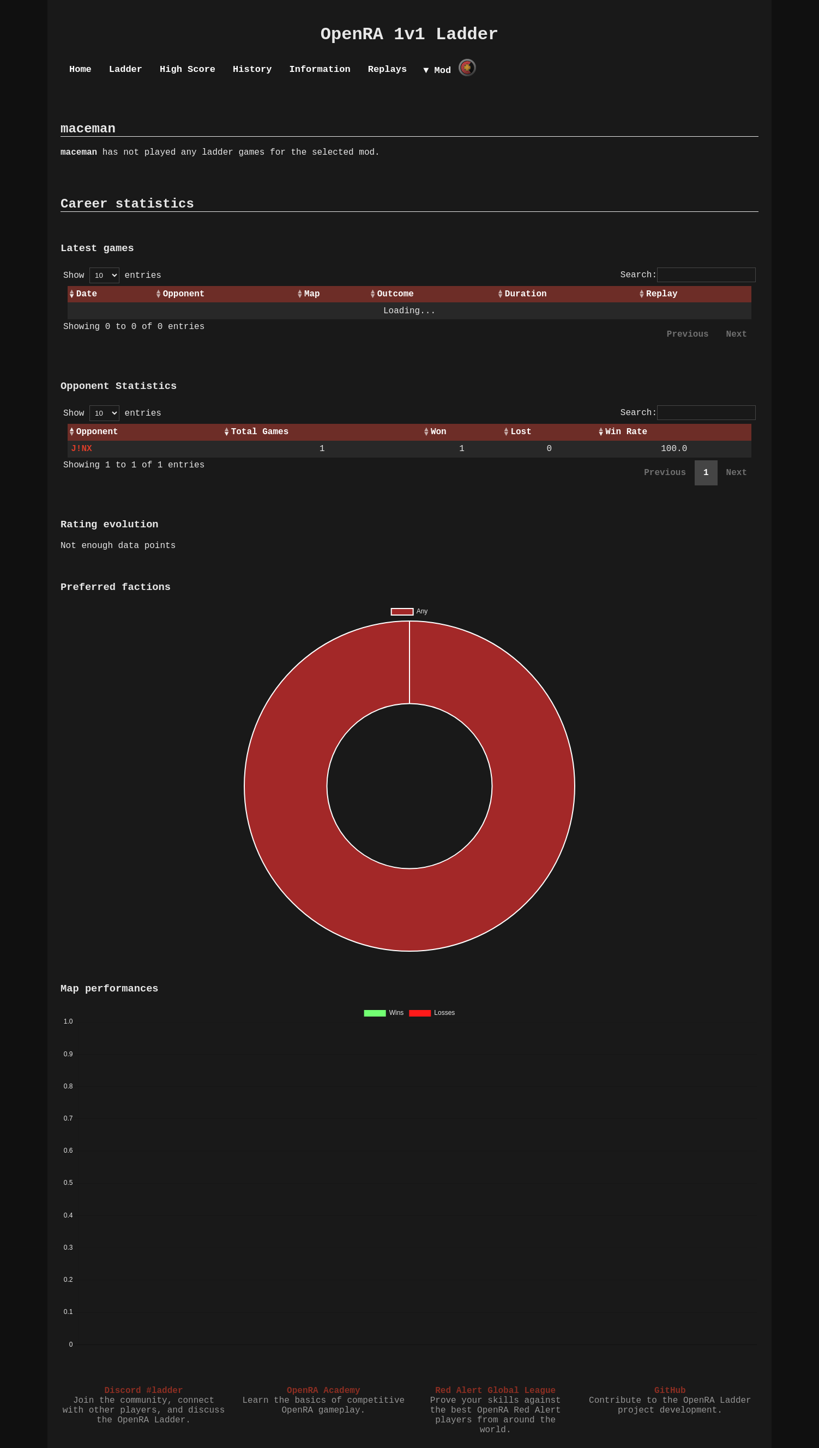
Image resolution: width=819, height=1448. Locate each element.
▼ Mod (437, 70)
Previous (688, 334)
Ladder (125, 69)
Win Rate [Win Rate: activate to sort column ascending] (626, 432)
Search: (688, 275)
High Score (187, 69)
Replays (387, 69)
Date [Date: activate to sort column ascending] (86, 294)
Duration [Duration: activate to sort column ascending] (526, 294)
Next (736, 334)
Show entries (112, 276)
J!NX (81, 449)
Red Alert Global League (495, 1391)
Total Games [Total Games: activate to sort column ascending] (260, 432)
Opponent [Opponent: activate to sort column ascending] (184, 294)
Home (80, 69)
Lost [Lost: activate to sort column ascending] (520, 432)
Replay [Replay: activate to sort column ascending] (662, 294)
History (252, 69)
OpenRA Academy (323, 1391)
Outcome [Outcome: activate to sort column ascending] (395, 294)
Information (319, 69)
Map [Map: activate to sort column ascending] (312, 294)
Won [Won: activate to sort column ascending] (439, 432)
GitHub (670, 1391)
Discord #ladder (143, 1391)
